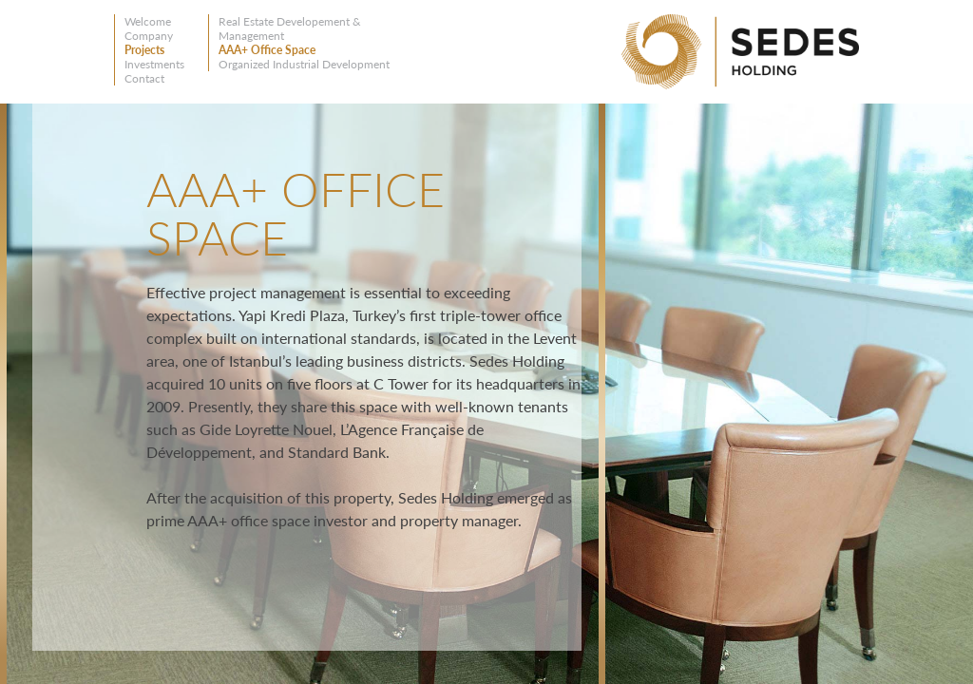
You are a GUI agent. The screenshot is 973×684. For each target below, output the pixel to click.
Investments (154, 64)
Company (148, 35)
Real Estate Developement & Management (290, 28)
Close (573, 130)
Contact (144, 78)
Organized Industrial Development (304, 64)
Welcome (147, 21)
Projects (144, 50)
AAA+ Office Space (267, 50)
